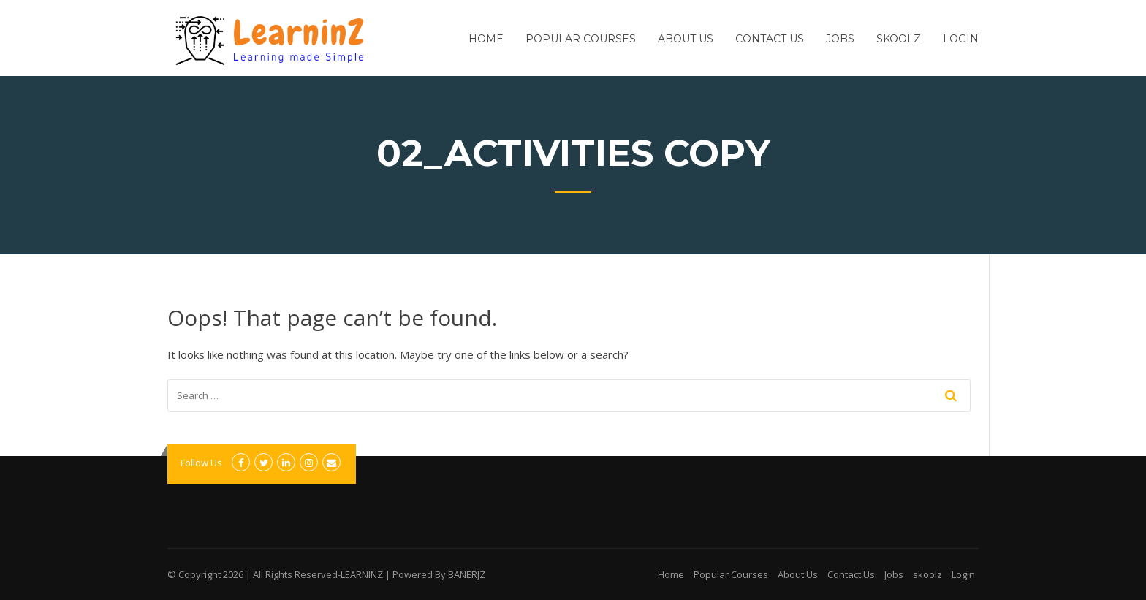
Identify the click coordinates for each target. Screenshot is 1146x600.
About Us (685, 38)
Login (961, 38)
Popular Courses (580, 38)
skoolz (898, 38)
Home (486, 38)
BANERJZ (466, 574)
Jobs (840, 38)
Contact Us (769, 38)
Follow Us (201, 462)
